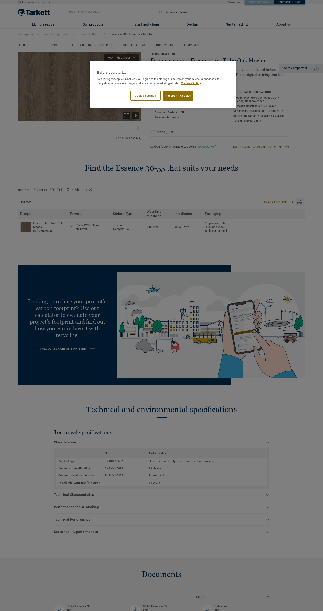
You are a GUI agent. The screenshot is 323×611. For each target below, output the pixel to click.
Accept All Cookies (178, 95)
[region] (163, 84)
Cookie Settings (145, 95)
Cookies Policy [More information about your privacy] (191, 83)
